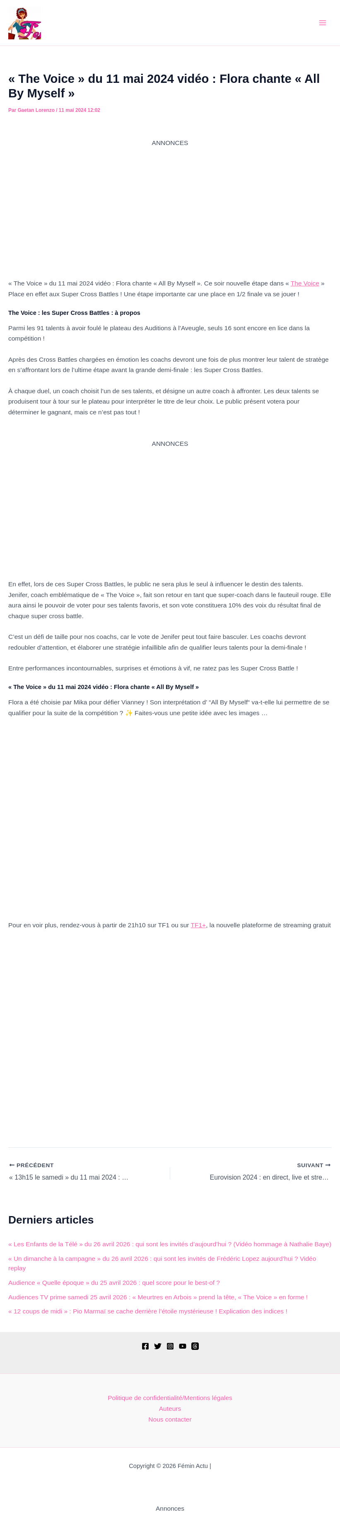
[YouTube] (182, 1346)
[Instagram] (170, 1346)
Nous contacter (169, 1419)
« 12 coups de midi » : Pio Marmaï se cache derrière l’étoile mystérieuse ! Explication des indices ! (147, 1311)
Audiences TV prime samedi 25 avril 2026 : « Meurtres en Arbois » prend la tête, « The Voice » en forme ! (158, 1297)
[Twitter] (158, 1346)
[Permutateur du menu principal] (323, 22)
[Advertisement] (170, 206)
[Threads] (195, 1346)
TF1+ (198, 925)
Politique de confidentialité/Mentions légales (170, 1397)
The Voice (305, 283)
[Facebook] (145, 1346)
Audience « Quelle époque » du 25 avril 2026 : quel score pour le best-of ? (114, 1282)
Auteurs (170, 1408)
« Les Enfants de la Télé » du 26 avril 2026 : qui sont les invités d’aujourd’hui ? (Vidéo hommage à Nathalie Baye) (169, 1244)
